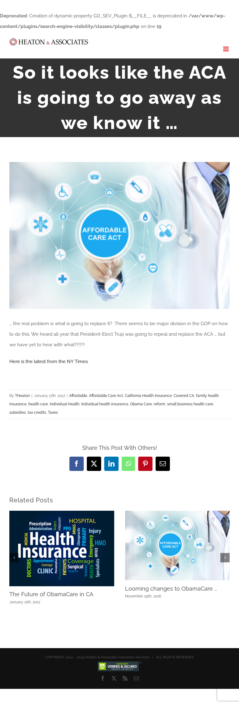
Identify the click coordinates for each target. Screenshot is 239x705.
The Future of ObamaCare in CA (51, 594)
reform (159, 404)
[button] (14, 557)
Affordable (78, 396)
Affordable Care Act (106, 396)
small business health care (190, 404)
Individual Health (64, 404)
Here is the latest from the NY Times (48, 361)
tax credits (37, 412)
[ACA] (119, 235)
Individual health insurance (104, 404)
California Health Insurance (148, 396)
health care (38, 404)
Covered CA (184, 396)
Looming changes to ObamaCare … (171, 588)
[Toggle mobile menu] (226, 49)
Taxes (53, 412)
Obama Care (141, 404)
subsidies (17, 412)
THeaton (22, 396)
